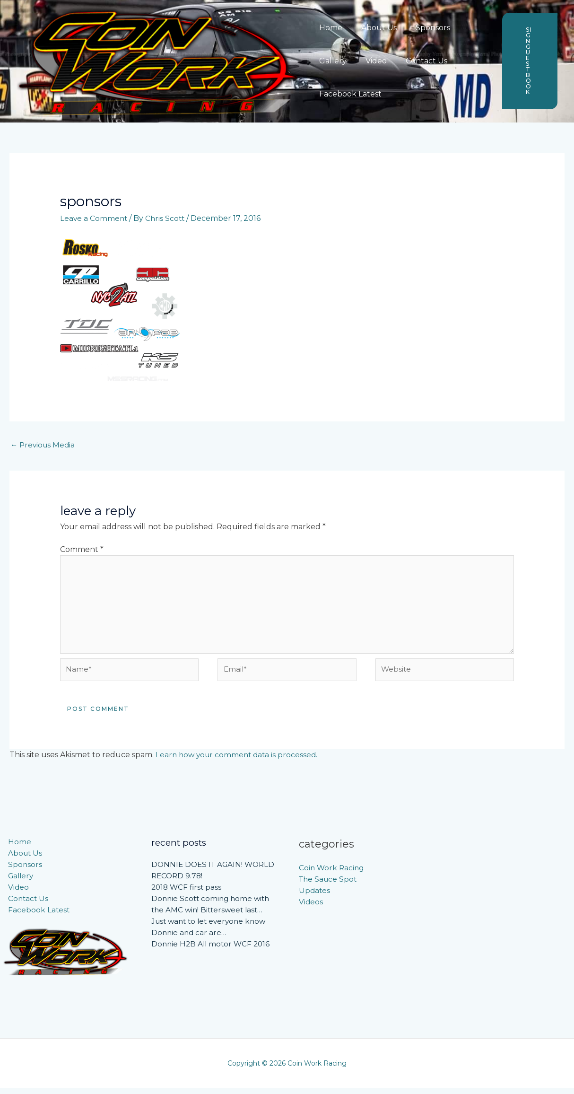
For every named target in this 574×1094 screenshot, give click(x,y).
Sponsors (423, 27)
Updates (315, 896)
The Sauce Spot (329, 885)
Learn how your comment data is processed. (239, 760)
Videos (311, 907)
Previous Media (44, 445)
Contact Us (417, 60)
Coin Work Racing (332, 873)
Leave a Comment (94, 218)
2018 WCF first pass (187, 893)
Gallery (331, 60)
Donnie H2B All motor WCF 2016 (212, 949)
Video (370, 60)
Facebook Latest (348, 93)
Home (328, 27)
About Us (373, 27)
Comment (82, 549)
